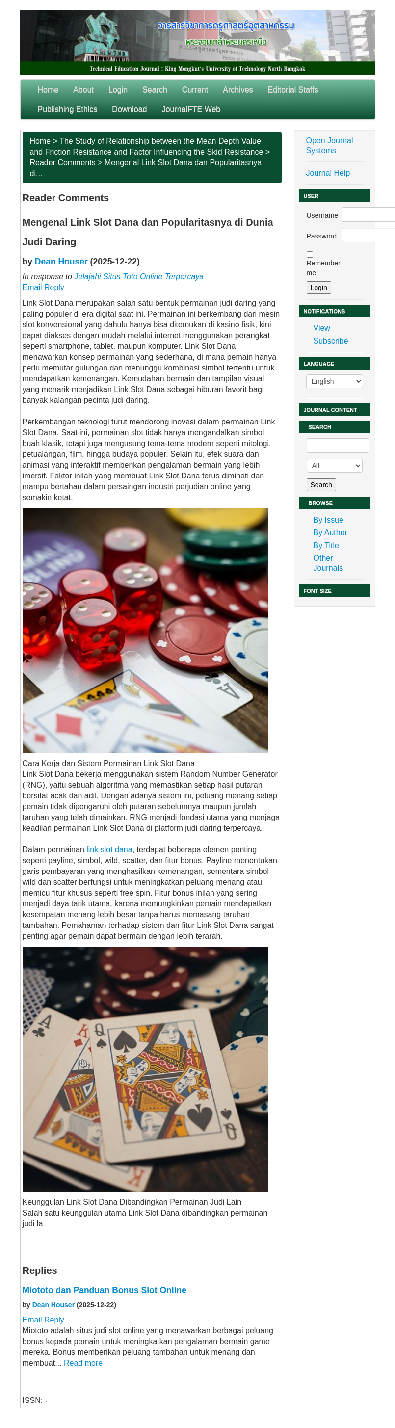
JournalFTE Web (191, 109)
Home (48, 89)
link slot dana (109, 850)
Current (195, 89)
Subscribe (331, 341)
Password (322, 236)
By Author (330, 533)
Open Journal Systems (329, 145)
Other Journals (328, 563)
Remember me (324, 268)
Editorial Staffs (293, 89)
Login (118, 89)
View (322, 328)
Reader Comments (63, 163)
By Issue (328, 520)
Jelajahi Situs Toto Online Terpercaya (139, 276)
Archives (238, 89)
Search (154, 89)
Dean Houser (61, 261)
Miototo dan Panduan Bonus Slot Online (104, 1290)
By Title (326, 545)
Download (129, 109)
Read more (83, 1363)
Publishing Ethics (68, 109)
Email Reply (43, 287)
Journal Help (328, 173)
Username (323, 215)
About (83, 89)
